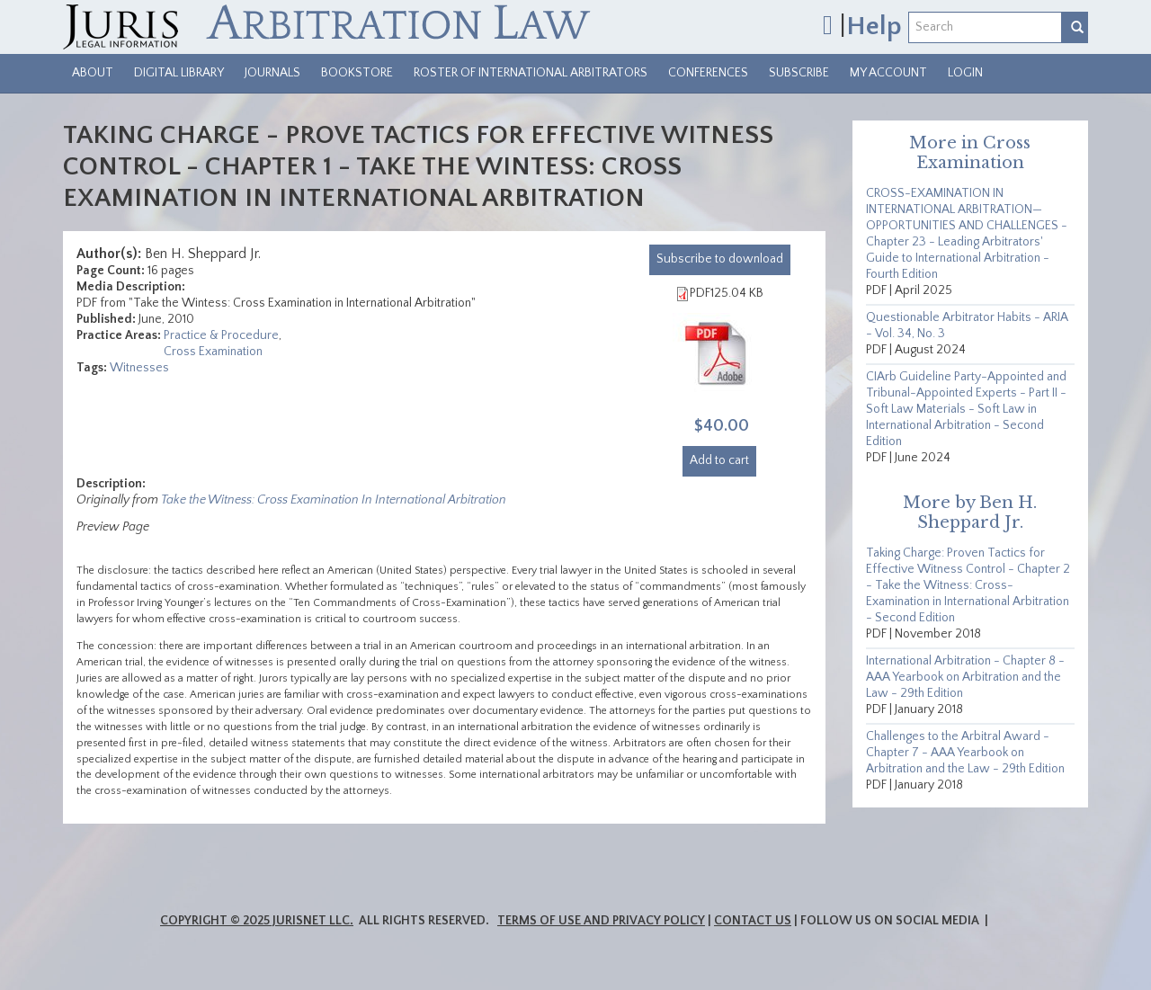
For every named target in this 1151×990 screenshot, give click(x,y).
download (719, 259)
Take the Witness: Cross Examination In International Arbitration (333, 500)
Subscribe (799, 73)
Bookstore (357, 73)
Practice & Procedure (221, 335)
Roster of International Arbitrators (530, 73)
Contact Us (752, 921)
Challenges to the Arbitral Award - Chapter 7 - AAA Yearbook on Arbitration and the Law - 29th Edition (965, 752)
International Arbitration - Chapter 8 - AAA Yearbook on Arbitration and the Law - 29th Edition (965, 677)
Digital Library (179, 73)
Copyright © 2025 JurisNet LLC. (256, 921)
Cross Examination (213, 351)
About (92, 73)
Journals (272, 73)
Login (965, 73)
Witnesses (139, 368)
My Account (888, 73)
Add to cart (719, 460)
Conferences (708, 73)
